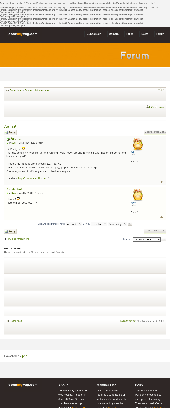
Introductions (42, 90)
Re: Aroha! (14, 189)
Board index (16, 90)
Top (162, 182)
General (29, 90)
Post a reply (10, 132)
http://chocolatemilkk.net (32, 178)
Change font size (161, 89)
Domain (114, 33)
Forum (160, 33)
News (144, 33)
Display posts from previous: (60, 223)
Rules (129, 33)
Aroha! (10, 126)
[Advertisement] (53, 286)
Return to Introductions (18, 239)
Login (161, 107)
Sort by (95, 223)
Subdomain (94, 33)
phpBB (27, 356)
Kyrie (13, 143)
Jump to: (127, 239)
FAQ (151, 107)
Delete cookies (127, 320)
